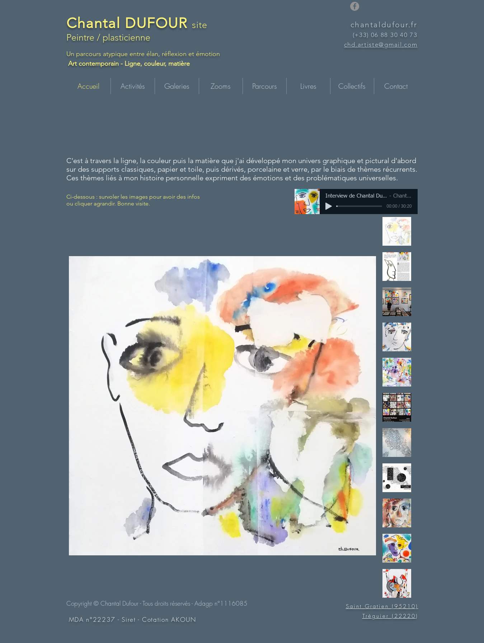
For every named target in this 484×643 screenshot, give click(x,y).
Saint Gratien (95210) (382, 606)
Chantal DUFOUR (129, 23)
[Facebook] (354, 6)
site (200, 24)
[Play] (328, 206)
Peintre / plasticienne (108, 37)
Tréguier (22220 (389, 616)
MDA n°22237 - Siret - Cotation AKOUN (132, 619)
